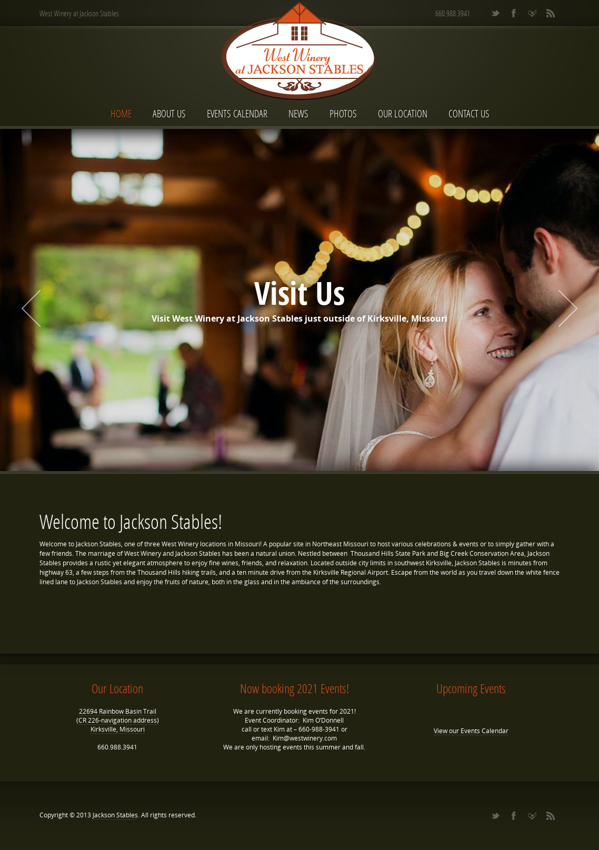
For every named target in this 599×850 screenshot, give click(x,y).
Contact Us (469, 113)
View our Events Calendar (471, 730)
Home (121, 113)
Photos (343, 113)
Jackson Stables (115, 815)
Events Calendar (237, 113)
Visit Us (299, 293)
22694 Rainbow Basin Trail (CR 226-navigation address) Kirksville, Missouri (117, 720)
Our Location (402, 113)
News (298, 113)
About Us (169, 113)
